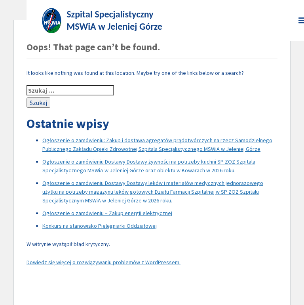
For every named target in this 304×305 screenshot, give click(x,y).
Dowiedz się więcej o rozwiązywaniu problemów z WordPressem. (103, 262)
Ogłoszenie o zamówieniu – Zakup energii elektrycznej (107, 213)
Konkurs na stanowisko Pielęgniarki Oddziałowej (99, 225)
